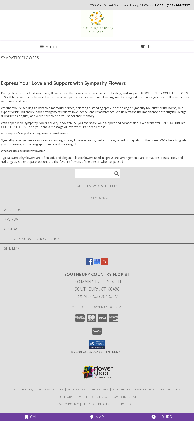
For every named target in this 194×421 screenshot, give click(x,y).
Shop (48, 46)
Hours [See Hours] (161, 417)
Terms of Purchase (98, 404)
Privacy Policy (67, 404)
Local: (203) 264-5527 (97, 296)
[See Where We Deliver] (97, 198)
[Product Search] (97, 173)
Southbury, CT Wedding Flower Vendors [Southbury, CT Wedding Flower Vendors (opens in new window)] (146, 389)
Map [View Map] (97, 417)
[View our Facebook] (89, 263)
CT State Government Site (118, 397)
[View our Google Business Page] (97, 263)
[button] (97, 344)
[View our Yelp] (104, 263)
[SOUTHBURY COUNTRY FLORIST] (97, 35)
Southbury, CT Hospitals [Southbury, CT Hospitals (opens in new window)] (88, 389)
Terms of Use (128, 404)
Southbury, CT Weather (73, 397)
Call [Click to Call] (32, 417)
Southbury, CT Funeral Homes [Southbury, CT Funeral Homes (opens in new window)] (39, 389)
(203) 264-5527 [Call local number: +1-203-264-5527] (178, 5)
